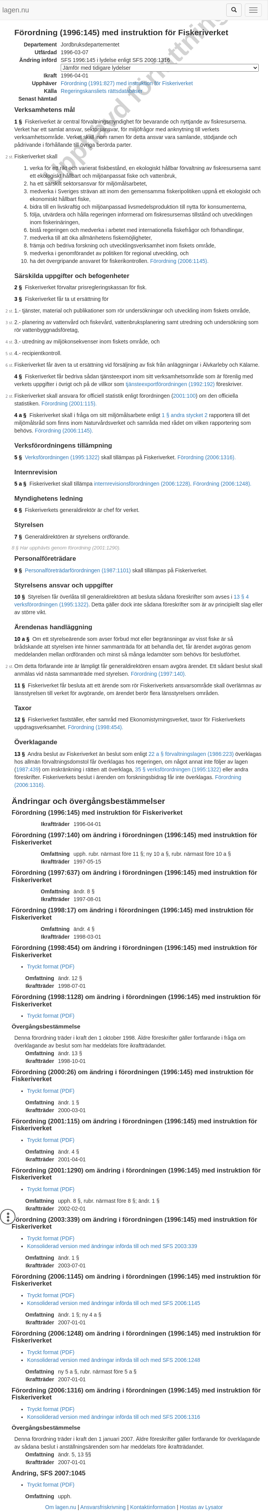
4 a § (20, 415)
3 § (18, 299)
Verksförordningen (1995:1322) (62, 457)
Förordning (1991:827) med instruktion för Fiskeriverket (127, 83)
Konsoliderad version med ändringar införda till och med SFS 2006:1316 (113, 1417)
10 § (19, 597)
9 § (18, 570)
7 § (18, 537)
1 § (18, 121)
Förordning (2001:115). (69, 403)
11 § (19, 685)
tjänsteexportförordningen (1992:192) (170, 384)
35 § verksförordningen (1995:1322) (178, 769)
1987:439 (27, 769)
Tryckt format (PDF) (50, 966)
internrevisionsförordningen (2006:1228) (142, 484)
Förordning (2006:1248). (222, 484)
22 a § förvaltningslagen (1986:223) (191, 754)
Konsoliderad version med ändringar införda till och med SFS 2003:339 (112, 1246)
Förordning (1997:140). (158, 674)
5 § (18, 457)
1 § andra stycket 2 (184, 415)
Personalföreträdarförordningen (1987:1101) (78, 570)
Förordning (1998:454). (95, 727)
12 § (19, 719)
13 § (19, 754)
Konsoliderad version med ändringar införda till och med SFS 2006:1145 (113, 1303)
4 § (18, 376)
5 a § (20, 484)
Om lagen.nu (60, 1507)
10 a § (21, 639)
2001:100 (184, 396)
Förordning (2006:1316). (207, 457)
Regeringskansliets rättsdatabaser (102, 91)
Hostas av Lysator (201, 1507)
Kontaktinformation (153, 1507)
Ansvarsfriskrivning (103, 1507)
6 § (18, 510)
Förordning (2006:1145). (179, 261)
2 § (18, 287)
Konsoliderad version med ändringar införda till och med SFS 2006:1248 (113, 1360)
